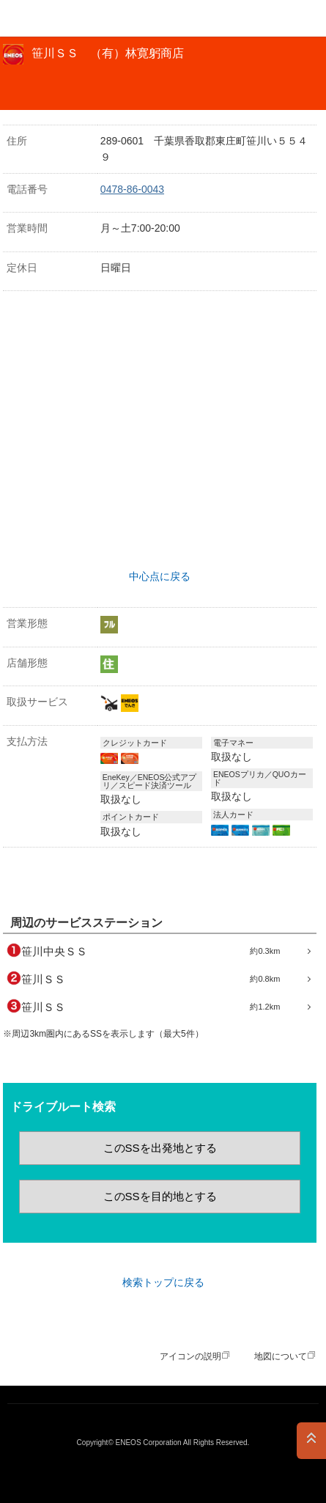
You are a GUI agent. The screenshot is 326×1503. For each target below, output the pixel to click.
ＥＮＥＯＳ (48, 18)
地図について (280, 1356)
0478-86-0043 (132, 189)
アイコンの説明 (190, 1356)
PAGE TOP (311, 1440)
